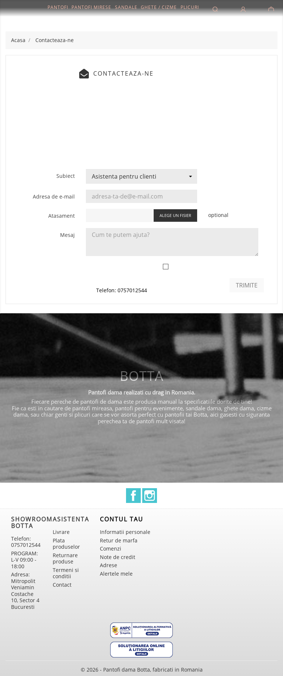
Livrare (61, 531)
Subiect (65, 175)
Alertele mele (116, 573)
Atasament (61, 215)
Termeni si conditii (66, 573)
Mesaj (67, 234)
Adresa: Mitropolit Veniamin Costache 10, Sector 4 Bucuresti (25, 590)
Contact (62, 584)
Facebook (133, 495)
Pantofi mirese (91, 7)
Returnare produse (65, 558)
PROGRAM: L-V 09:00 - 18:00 (24, 560)
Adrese (108, 565)
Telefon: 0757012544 (121, 290)
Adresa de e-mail (54, 196)
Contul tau (121, 519)
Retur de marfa (118, 540)
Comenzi (110, 548)
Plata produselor (66, 544)
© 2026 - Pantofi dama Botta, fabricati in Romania (142, 669)
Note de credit (117, 557)
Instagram (149, 495)
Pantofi (58, 7)
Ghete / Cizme (159, 7)
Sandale (126, 7)
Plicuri (190, 7)
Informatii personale (125, 531)
